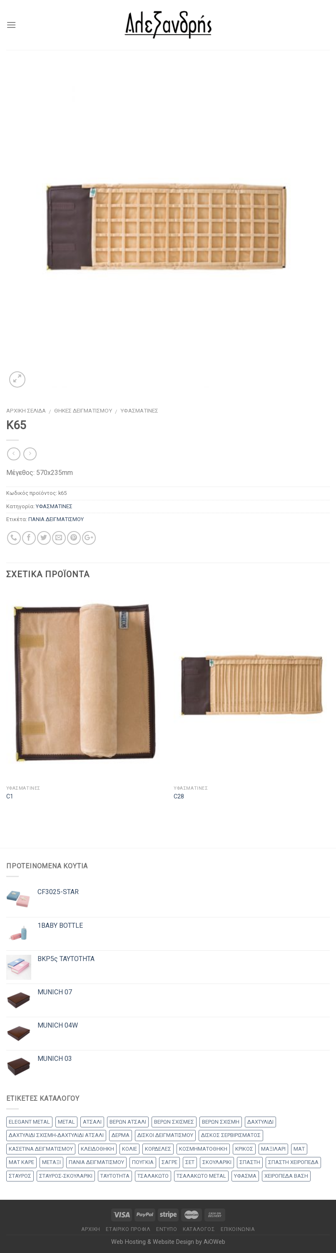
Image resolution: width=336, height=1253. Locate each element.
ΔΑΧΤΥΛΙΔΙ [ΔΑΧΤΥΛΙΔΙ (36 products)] (260, 1122)
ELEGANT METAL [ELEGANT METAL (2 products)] (29, 1122)
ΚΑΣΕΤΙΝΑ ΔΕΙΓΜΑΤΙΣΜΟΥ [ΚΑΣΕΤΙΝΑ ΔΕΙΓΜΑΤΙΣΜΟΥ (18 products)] (41, 1149)
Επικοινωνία (238, 1229)
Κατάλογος (199, 1229)
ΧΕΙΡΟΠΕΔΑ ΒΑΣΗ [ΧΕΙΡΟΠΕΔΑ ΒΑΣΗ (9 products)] (286, 1176)
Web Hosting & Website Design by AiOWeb (168, 1242)
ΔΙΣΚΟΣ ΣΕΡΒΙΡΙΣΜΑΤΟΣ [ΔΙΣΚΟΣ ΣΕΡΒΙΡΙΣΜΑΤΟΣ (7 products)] (231, 1135)
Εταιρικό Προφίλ (128, 1229)
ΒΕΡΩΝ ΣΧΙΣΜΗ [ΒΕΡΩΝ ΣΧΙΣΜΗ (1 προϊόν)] (220, 1122)
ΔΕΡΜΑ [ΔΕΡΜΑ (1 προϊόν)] (120, 1135)
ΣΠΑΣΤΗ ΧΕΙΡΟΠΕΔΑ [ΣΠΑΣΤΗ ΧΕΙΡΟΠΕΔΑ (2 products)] (293, 1162)
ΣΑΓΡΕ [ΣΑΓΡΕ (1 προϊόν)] (169, 1162)
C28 (179, 796)
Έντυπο (166, 1229)
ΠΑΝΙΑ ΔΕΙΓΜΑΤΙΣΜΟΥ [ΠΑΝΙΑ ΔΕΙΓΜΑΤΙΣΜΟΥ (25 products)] (96, 1162)
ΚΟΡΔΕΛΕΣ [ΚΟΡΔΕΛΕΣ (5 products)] (158, 1149)
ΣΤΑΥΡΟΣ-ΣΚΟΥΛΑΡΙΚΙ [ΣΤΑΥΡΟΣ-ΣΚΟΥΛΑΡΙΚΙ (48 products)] (65, 1176)
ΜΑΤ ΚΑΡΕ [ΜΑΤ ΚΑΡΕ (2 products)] (21, 1162)
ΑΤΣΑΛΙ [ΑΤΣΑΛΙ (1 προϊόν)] (92, 1122)
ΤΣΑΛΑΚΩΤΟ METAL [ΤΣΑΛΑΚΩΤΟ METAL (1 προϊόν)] (201, 1176)
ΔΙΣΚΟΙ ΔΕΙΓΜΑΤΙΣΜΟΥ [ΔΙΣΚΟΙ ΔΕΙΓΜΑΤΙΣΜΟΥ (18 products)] (165, 1135)
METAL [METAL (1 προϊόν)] (66, 1122)
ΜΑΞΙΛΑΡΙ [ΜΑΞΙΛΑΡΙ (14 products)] (273, 1149)
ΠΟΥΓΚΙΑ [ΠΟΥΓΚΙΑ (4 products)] (143, 1162)
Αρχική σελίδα (26, 410)
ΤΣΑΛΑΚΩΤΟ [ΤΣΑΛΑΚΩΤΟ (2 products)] (153, 1176)
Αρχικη (90, 1229)
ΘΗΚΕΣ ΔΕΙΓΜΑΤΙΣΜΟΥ (83, 410)
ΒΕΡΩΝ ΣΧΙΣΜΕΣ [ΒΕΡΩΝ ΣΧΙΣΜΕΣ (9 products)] (174, 1122)
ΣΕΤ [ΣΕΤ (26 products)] (189, 1162)
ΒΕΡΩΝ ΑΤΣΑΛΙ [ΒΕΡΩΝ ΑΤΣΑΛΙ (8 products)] (128, 1122)
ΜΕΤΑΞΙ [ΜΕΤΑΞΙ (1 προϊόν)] (51, 1162)
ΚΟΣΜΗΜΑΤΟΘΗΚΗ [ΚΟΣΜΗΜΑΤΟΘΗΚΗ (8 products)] (203, 1149)
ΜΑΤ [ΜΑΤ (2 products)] (299, 1149)
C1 (9, 796)
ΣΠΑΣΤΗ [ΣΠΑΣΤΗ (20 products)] (249, 1162)
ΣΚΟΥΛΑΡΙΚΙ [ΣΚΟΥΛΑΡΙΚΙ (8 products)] (216, 1162)
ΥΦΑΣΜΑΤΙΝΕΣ (139, 410)
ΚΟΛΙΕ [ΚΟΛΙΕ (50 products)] (129, 1149)
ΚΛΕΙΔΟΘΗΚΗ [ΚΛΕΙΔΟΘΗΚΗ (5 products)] (97, 1149)
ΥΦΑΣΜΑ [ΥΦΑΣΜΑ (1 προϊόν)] (245, 1176)
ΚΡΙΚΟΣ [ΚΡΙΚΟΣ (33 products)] (244, 1149)
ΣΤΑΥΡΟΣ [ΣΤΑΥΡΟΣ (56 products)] (20, 1176)
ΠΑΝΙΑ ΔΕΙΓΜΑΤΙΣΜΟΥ (56, 519)
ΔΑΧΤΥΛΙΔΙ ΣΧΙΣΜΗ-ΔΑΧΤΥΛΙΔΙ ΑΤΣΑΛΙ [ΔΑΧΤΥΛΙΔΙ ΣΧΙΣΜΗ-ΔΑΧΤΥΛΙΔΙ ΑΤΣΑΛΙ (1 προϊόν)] (56, 1135)
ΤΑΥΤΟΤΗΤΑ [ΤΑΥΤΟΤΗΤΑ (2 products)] (114, 1176)
